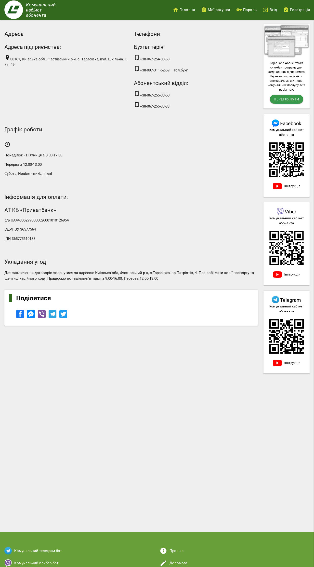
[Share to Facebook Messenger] (31, 317)
